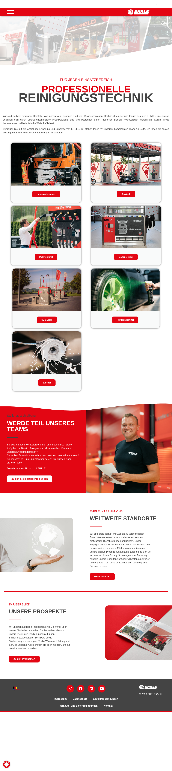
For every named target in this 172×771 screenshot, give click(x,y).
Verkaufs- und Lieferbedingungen (78, 706)
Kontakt (108, 706)
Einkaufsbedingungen (105, 699)
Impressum (60, 699)
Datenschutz (80, 699)
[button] (6, 764)
